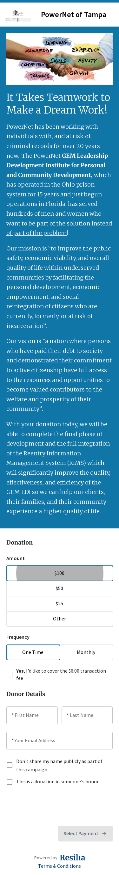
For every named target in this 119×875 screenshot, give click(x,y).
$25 (59, 603)
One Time (33, 652)
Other (59, 618)
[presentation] (54, 805)
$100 (59, 573)
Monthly (86, 652)
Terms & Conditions (59, 866)
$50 (59, 588)
